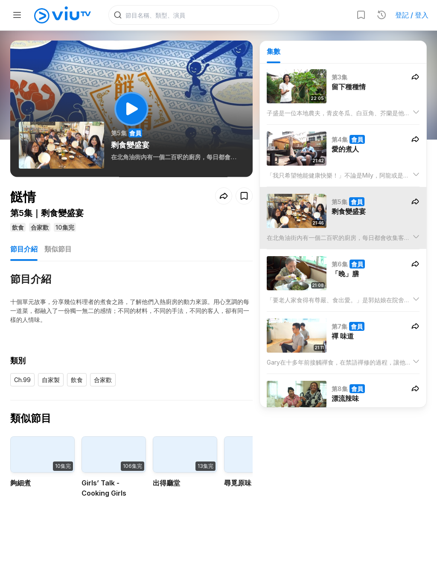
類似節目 (58, 249)
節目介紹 (24, 249)
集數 (273, 51)
